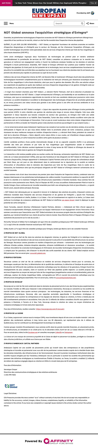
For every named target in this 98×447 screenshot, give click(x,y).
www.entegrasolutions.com (66, 278)
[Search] (67, 23)
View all (93, 3)
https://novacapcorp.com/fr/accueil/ (50, 309)
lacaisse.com (33, 332)
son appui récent (68, 200)
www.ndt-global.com (37, 253)
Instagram (68, 332)
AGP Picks (6, 3)
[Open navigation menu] (9, 23)
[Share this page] (90, 23)
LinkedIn (58, 332)
